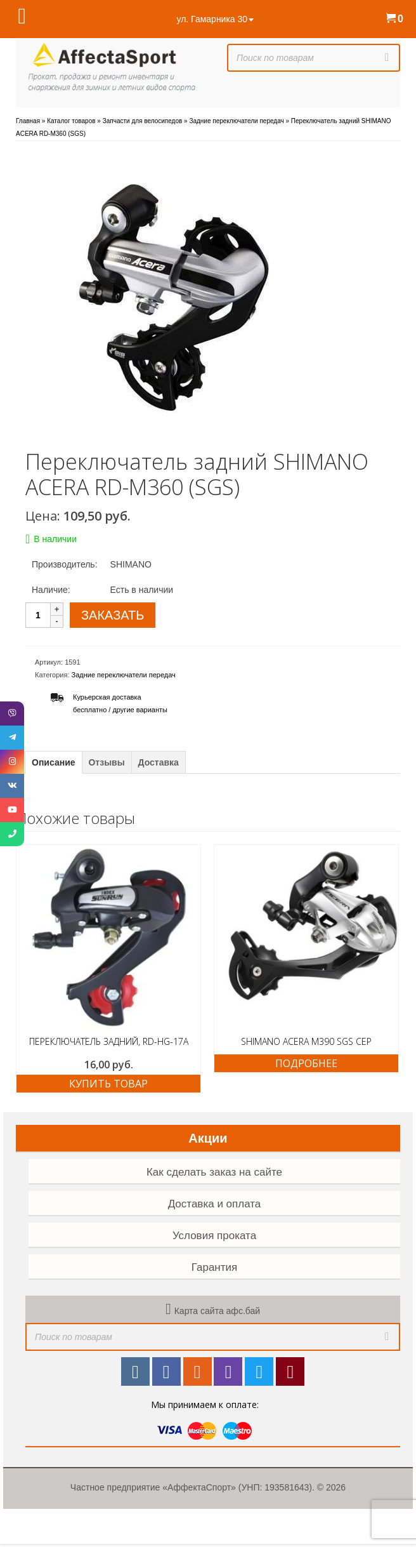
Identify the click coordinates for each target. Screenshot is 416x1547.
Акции (207, 1138)
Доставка (158, 762)
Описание (53, 762)
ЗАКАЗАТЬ (112, 615)
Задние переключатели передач (124, 675)
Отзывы (106, 762)
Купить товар (108, 1084)
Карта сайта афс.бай (217, 1311)
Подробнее (306, 1063)
